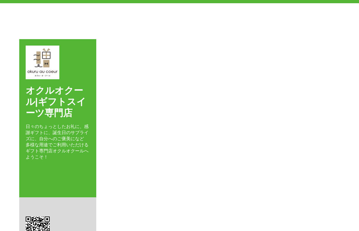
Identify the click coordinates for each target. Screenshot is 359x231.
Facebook (27, 168)
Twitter (36, 168)
